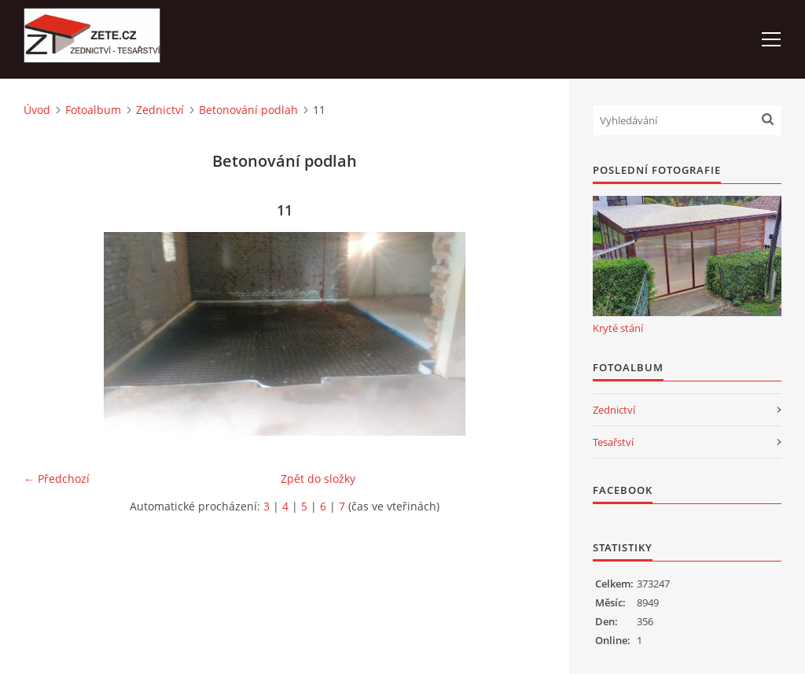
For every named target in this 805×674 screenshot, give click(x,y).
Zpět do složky (318, 478)
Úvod (37, 109)
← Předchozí (57, 478)
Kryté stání (618, 328)
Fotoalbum (93, 109)
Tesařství (613, 442)
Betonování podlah (248, 109)
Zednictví (160, 109)
